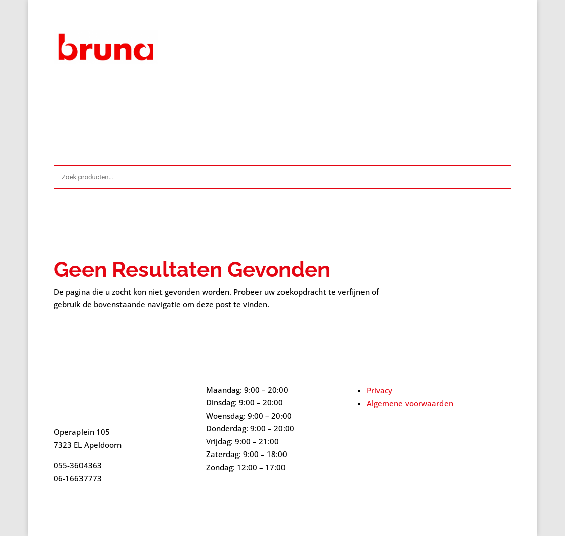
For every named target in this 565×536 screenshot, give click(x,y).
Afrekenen (98, 92)
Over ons (357, 92)
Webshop (400, 92)
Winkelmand (448, 92)
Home (266, 92)
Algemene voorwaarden (168, 92)
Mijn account (309, 92)
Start (62, 92)
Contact (232, 92)
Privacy (379, 390)
